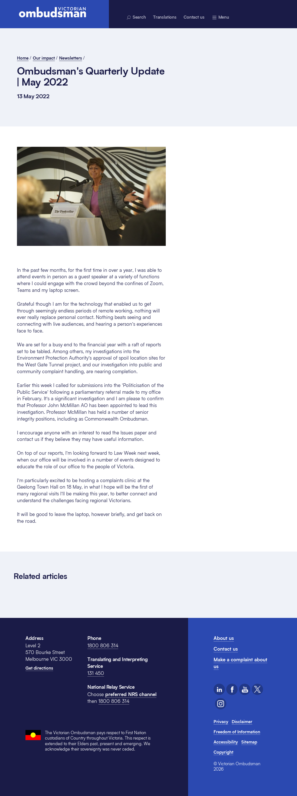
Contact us (194, 16)
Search (136, 17)
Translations (165, 16)
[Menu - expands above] (220, 17)
